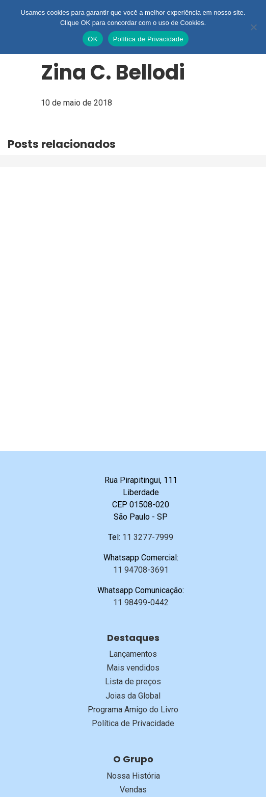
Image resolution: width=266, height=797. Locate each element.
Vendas (133, 789)
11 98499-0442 (141, 602)
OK (92, 39)
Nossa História (133, 776)
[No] (253, 27)
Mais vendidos (133, 668)
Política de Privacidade (133, 723)
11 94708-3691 (141, 570)
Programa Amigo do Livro (133, 709)
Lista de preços (133, 681)
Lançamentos (133, 654)
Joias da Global (133, 696)
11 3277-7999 (147, 537)
